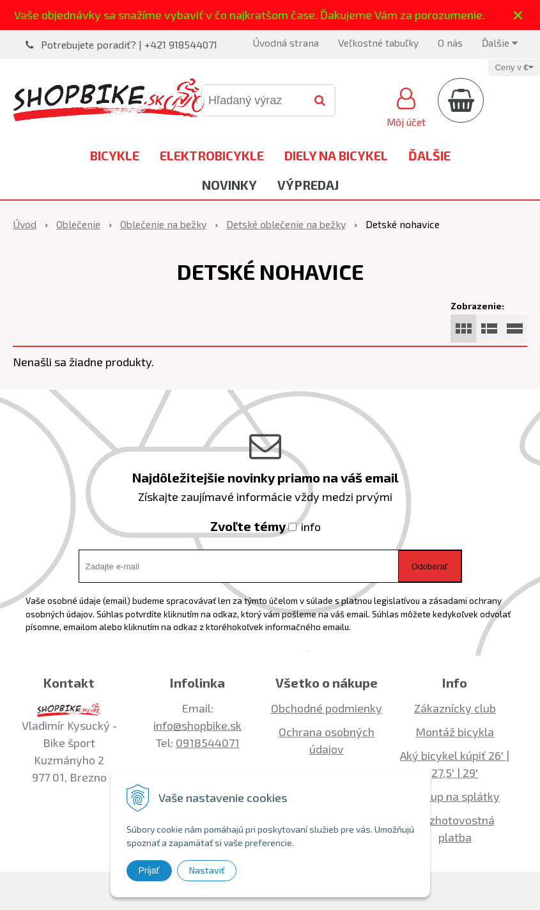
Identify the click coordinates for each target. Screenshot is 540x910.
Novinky (229, 184)
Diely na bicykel (336, 155)
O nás (450, 42)
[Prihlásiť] (406, 105)
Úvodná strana (285, 42)
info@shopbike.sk (197, 725)
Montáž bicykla (454, 732)
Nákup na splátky (455, 796)
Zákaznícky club (455, 708)
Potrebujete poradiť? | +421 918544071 (129, 44)
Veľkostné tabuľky (378, 42)
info (311, 527)
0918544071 (208, 743)
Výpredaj (308, 184)
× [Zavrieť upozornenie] (518, 15)
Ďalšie (500, 42)
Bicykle (114, 155)
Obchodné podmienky (326, 708)
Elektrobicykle (212, 155)
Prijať (149, 870)
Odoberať (430, 566)
